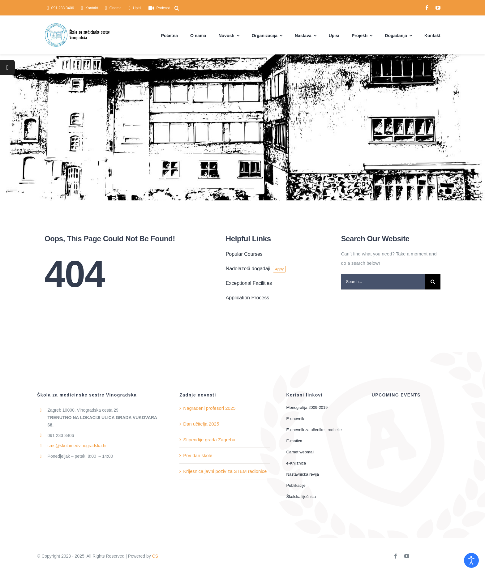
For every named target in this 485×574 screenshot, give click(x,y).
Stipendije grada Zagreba (209, 439)
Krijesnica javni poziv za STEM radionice (225, 471)
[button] (176, 8)
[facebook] (426, 7)
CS (155, 556)
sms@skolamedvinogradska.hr (77, 445)
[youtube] (438, 7)
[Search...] (383, 281)
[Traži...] (432, 281)
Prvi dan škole (197, 455)
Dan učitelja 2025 (201, 423)
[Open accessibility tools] (471, 560)
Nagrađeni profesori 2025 (209, 408)
